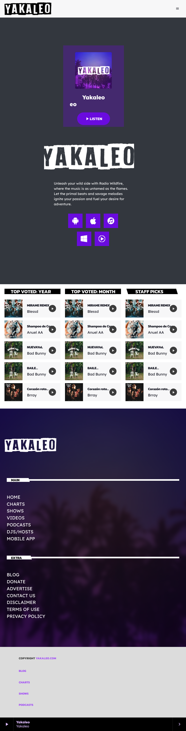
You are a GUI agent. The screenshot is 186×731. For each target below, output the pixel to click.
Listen (93, 119)
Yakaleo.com (46, 658)
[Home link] (28, 9)
